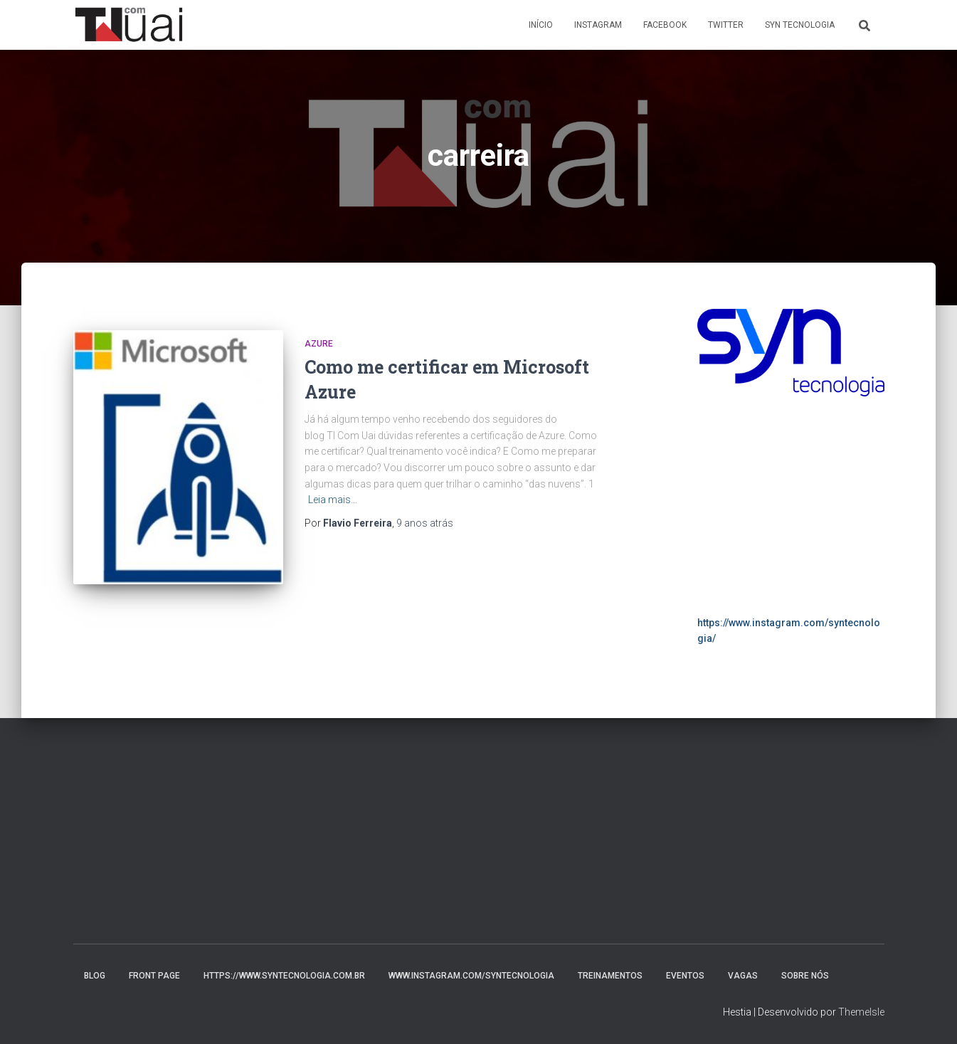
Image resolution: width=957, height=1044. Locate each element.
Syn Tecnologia (800, 25)
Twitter (726, 25)
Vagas (743, 976)
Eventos (685, 976)
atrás (424, 523)
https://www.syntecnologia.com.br (284, 976)
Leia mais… (332, 499)
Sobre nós (805, 976)
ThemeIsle (861, 1012)
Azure (319, 344)
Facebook (665, 25)
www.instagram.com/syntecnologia (471, 976)
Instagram (598, 25)
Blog (94, 976)
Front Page (154, 976)
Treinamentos (610, 976)
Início (541, 25)
